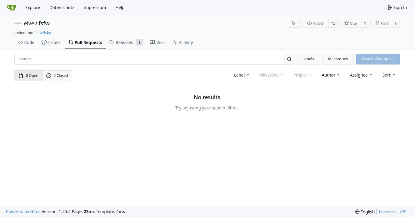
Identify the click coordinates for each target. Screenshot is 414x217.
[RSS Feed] (293, 23)
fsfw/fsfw (43, 32)
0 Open (28, 75)
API (403, 211)
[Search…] (289, 59)
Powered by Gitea (23, 211)
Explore (32, 7)
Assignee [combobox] (361, 75)
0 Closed (57, 75)
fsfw (44, 23)
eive (29, 23)
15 (333, 23)
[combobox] (242, 75)
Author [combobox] (331, 75)
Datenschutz (61, 7)
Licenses (387, 211)
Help (120, 7)
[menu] (389, 75)
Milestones (338, 58)
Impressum (94, 7)
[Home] (11, 7)
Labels (308, 58)
